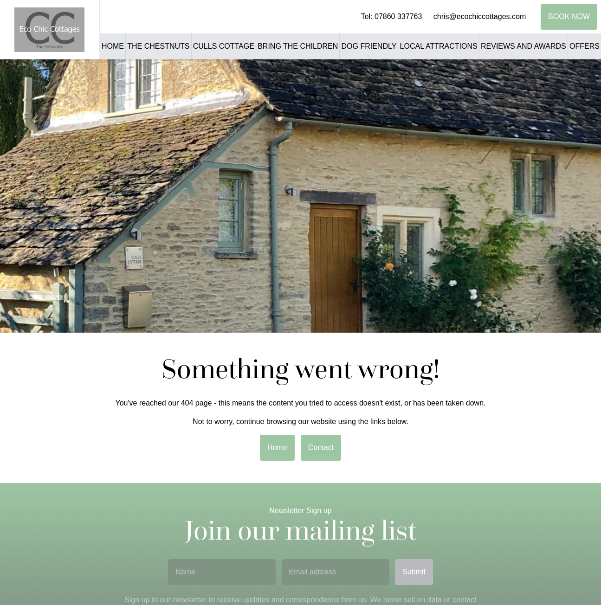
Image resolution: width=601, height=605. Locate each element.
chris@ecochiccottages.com (479, 16)
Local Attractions (439, 46)
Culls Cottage (223, 46)
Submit (414, 572)
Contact (321, 447)
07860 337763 (398, 16)
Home (113, 46)
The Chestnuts (158, 46)
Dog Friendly (369, 46)
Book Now (569, 16)
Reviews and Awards (523, 46)
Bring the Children (298, 46)
